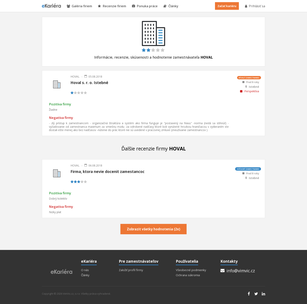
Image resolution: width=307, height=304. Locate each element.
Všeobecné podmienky (191, 270)
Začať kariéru (227, 6)
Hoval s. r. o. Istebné (89, 82)
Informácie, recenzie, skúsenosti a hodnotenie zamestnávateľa (153, 57)
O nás (85, 270)
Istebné (254, 87)
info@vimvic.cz (237, 270)
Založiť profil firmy (131, 270)
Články (170, 6)
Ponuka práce (145, 6)
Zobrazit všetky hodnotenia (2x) (153, 229)
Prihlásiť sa (254, 6)
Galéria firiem (79, 6)
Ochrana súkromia (188, 275)
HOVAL (74, 76)
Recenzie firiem (112, 6)
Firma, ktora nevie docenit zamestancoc (107, 171)
